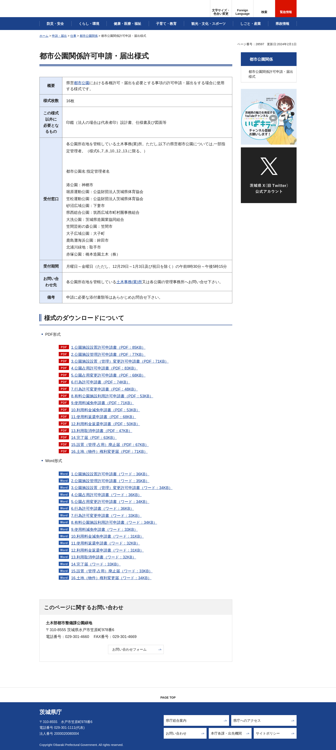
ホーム (43, 35)
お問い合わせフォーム (129, 649)
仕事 (73, 35)
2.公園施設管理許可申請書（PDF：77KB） (108, 354)
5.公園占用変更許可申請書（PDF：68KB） (108, 375)
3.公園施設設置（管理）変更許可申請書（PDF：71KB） (120, 361)
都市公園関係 (89, 35)
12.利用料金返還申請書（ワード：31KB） (107, 550)
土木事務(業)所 (129, 282)
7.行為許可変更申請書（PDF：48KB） (104, 389)
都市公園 (81, 83)
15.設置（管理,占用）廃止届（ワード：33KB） (112, 571)
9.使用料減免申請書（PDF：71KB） (102, 403)
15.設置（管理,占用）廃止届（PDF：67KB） (110, 445)
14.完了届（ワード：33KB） (96, 564)
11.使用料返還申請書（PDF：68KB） (103, 417)
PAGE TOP (168, 697)
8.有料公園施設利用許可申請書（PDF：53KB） (112, 396)
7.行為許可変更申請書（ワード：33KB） (106, 515)
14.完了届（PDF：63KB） (94, 438)
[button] (242, 8)
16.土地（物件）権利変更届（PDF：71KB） (109, 451)
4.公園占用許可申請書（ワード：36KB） (106, 495)
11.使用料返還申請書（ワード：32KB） (105, 543)
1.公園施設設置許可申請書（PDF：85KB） (108, 347)
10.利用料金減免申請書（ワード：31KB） (107, 536)
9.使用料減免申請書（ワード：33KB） (104, 529)
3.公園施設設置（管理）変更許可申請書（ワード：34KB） (121, 488)
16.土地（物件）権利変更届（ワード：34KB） (111, 578)
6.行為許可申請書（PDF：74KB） (100, 382)
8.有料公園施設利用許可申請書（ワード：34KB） (114, 522)
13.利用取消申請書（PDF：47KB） (101, 431)
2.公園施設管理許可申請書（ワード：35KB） (110, 481)
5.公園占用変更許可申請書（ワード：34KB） (110, 502)
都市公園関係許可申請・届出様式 (271, 74)
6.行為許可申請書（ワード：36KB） (102, 508)
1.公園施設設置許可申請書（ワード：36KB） (110, 474)
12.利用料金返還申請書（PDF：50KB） (105, 424)
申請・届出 (59, 35)
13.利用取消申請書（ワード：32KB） (103, 557)
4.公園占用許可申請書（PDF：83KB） (104, 368)
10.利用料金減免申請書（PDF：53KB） (105, 410)
